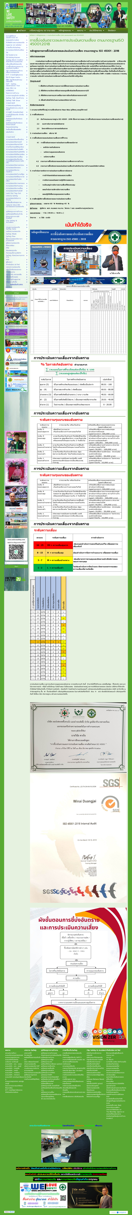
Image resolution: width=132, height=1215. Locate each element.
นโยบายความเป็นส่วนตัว (15, 299)
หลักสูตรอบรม (41, 35)
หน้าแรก (32, 35)
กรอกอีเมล (8, 287)
